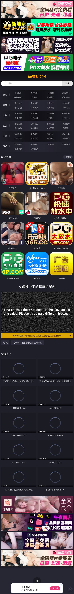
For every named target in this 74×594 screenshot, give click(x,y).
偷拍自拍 (34, 113)
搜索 (67, 83)
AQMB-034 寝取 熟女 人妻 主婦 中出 (27, 343)
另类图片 (66, 128)
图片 (5, 125)
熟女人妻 (18, 107)
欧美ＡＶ (50, 103)
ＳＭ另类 (66, 107)
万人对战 (50, 93)
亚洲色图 (34, 124)
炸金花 (34, 97)
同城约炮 (18, 144)
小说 (5, 136)
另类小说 (34, 138)
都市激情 (18, 134)
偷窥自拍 (18, 124)
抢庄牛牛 (66, 97)
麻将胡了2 (18, 97)
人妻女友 (50, 134)
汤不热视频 (66, 144)
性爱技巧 (66, 138)
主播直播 (50, 107)
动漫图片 (66, 124)
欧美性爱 (66, 113)
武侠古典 (66, 134)
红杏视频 (18, 149)
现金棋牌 (50, 97)
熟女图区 (50, 128)
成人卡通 (50, 113)
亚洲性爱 (18, 113)
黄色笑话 (50, 138)
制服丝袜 (18, 118)
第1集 (5, 343)
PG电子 (18, 93)
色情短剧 (34, 149)
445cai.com (37, 76)
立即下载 (55, 588)
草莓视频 (50, 144)
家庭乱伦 (34, 134)
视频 (5, 105)
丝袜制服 (34, 107)
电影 (5, 115)
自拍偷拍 (34, 103)
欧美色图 (50, 124)
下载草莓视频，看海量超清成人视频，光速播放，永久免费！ (42, 335)
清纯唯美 (34, 128)
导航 (5, 146)
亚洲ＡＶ (18, 103)
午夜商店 (34, 144)
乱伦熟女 (50, 118)
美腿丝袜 (18, 128)
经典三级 (34, 118)
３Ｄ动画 (66, 103)
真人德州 (34, 93)
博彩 (5, 94)
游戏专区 (66, 93)
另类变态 (66, 118)
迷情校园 (18, 138)
